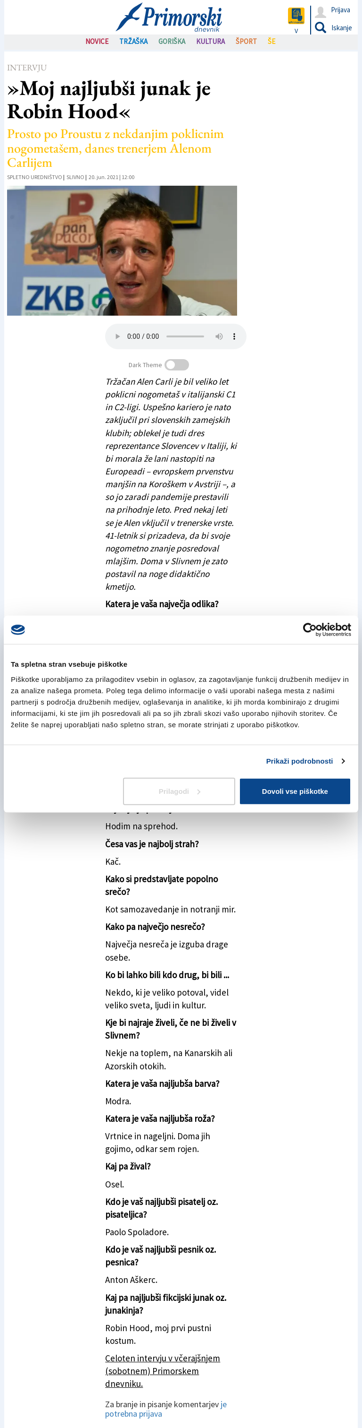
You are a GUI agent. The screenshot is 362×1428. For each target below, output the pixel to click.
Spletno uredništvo (34, 177)
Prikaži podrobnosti (299, 761)
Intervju (27, 67)
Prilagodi (179, 791)
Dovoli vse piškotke (295, 791)
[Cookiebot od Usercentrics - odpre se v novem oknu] (310, 630)
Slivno (75, 177)
